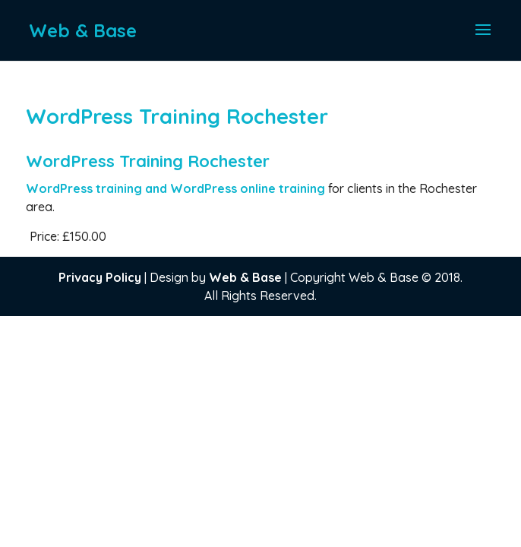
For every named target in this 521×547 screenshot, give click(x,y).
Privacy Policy (99, 277)
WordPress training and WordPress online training (177, 188)
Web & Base (245, 277)
